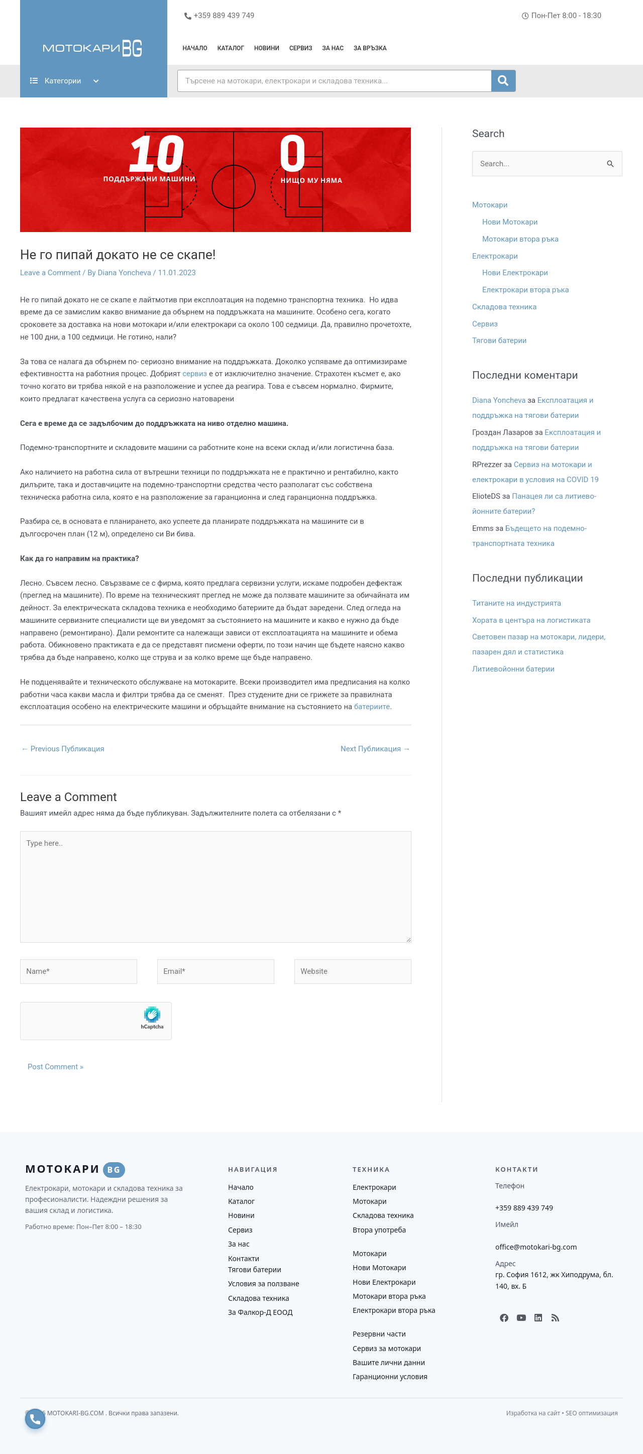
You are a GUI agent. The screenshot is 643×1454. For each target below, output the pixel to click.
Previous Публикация (62, 748)
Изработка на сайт (533, 1413)
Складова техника (504, 306)
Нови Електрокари (515, 272)
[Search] (503, 80)
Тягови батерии (499, 340)
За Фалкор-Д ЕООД (260, 1312)
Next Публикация (375, 748)
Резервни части (379, 1333)
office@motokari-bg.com (536, 1247)
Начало (194, 48)
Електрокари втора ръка (525, 289)
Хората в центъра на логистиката (531, 620)
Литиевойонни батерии (513, 669)
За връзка (370, 48)
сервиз (194, 373)
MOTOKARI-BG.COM (76, 1413)
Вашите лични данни (389, 1362)
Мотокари (489, 204)
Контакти (243, 1258)
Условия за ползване (263, 1283)
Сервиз (300, 48)
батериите (372, 706)
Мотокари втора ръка (520, 239)
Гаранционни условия (390, 1376)
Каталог (231, 48)
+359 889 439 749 (524, 1207)
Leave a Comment (50, 272)
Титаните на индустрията (516, 603)
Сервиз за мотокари (387, 1348)
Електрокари (495, 256)
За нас (333, 48)
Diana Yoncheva (498, 400)
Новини (266, 48)
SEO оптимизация (592, 1413)
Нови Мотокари (510, 222)
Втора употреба (379, 1230)
